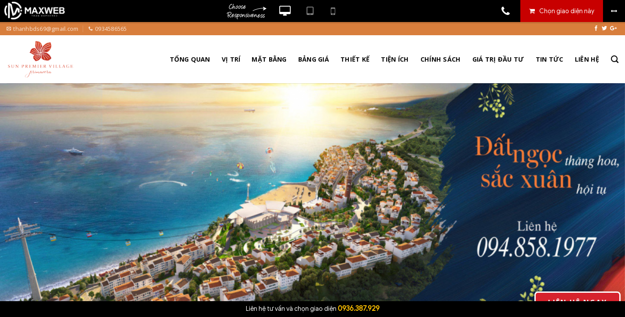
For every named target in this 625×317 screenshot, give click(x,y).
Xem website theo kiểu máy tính (285, 11)
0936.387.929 (359, 308)
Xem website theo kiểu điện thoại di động (333, 11)
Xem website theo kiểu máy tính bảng (310, 11)
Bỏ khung (614, 11)
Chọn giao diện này (566, 11)
